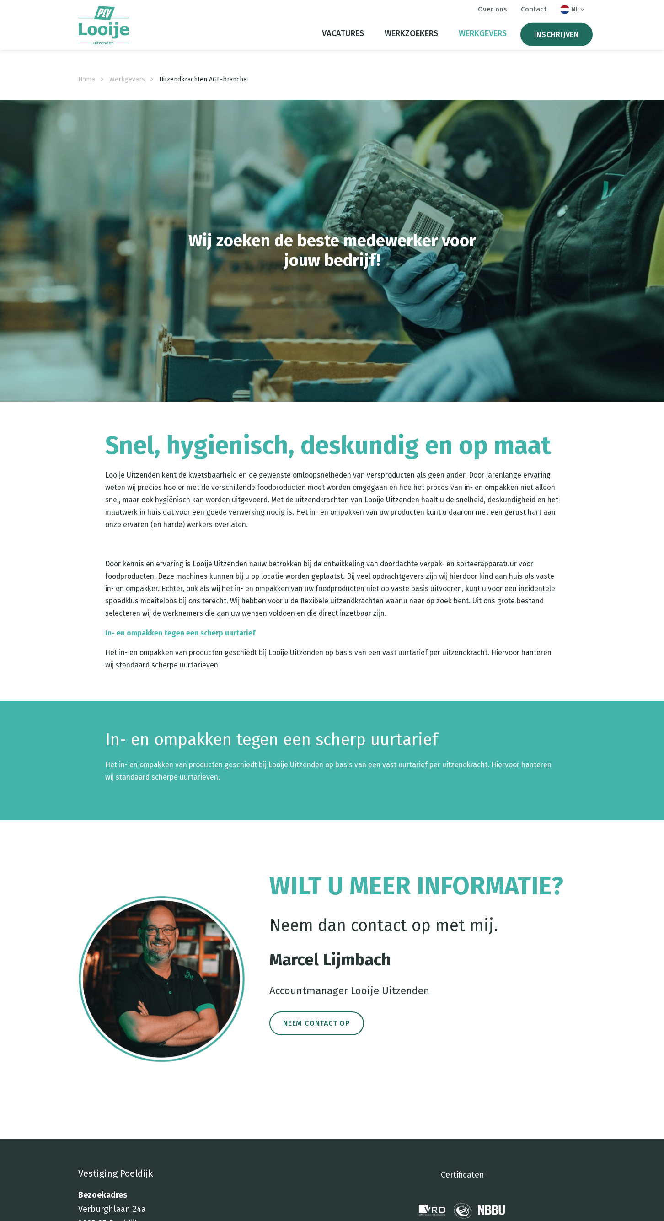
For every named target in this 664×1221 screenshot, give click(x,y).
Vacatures (343, 38)
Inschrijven (556, 39)
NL (573, 9)
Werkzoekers (411, 38)
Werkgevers (483, 38)
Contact (533, 9)
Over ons (492, 9)
